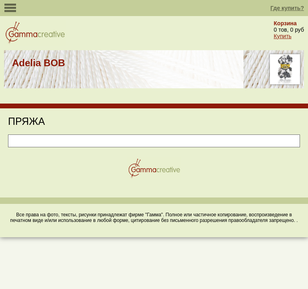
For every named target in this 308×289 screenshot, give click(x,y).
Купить (283, 36)
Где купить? (287, 8)
